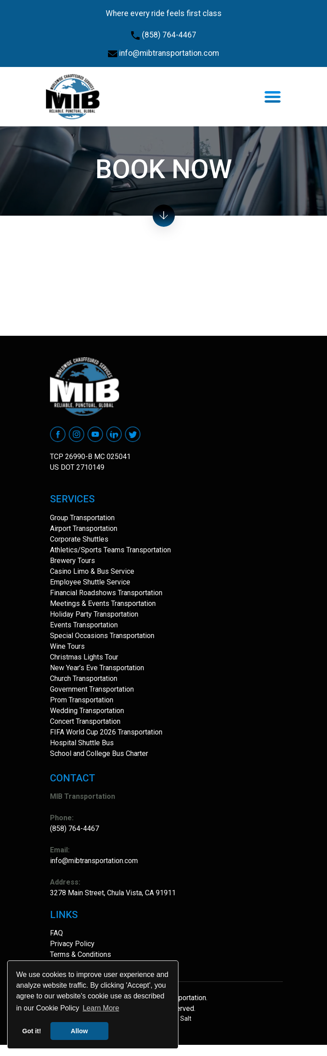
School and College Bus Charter (99, 753)
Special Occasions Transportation (102, 635)
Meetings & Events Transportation (103, 603)
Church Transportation (83, 678)
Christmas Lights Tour (84, 657)
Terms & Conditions (80, 954)
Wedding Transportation (87, 710)
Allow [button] (79, 1031)
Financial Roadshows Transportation (106, 593)
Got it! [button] (31, 1031)
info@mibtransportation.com (163, 53)
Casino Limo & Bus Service (92, 571)
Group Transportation (82, 517)
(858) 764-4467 (163, 34)
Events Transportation (84, 625)
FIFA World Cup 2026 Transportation (106, 732)
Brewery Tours (72, 560)
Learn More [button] (101, 1008)
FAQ (56, 933)
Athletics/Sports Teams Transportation (110, 550)
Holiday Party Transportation (94, 614)
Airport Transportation (83, 528)
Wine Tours (67, 646)
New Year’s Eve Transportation (97, 668)
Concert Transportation (85, 721)
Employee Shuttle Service (90, 582)
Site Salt (179, 1018)
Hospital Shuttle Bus (82, 743)
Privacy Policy (72, 943)
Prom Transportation (81, 700)
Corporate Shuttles (79, 539)
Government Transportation (92, 689)
